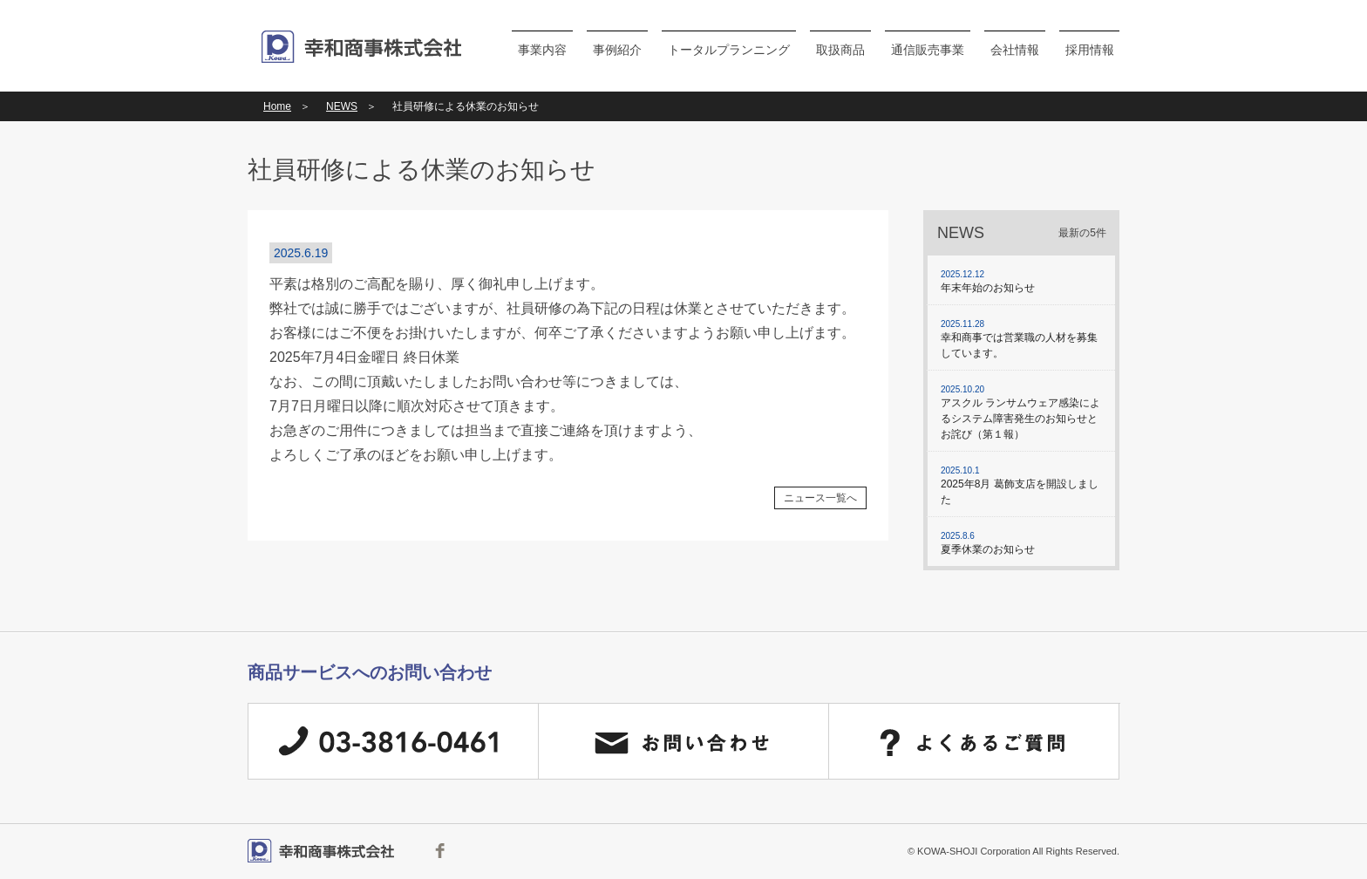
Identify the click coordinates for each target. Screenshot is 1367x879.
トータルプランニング (729, 50)
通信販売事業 (927, 50)
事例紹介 (617, 50)
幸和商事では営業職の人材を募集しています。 (1021, 338)
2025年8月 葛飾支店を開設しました (1021, 485)
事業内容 (542, 50)
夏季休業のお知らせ (1021, 542)
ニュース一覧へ (820, 498)
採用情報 (1089, 50)
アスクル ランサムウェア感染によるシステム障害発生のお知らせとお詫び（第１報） (1021, 412)
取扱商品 (840, 50)
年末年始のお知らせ (1021, 281)
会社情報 (1014, 50)
